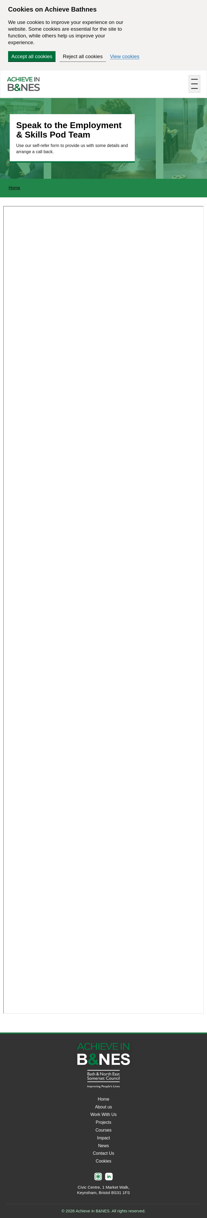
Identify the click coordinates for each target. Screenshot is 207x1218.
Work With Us (103, 1114)
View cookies (125, 56)
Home (14, 188)
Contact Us (103, 1153)
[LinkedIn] (109, 1176)
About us (103, 1107)
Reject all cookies (83, 56)
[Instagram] (98, 1176)
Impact (103, 1138)
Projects (103, 1122)
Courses (103, 1130)
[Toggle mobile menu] (194, 84)
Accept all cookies (31, 56)
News (103, 1145)
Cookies (103, 1161)
